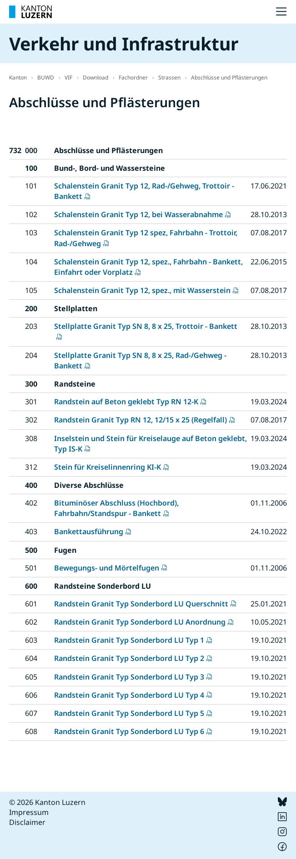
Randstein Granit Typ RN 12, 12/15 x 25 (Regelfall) (140, 420)
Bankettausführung (88, 531)
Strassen (169, 77)
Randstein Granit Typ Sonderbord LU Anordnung (140, 622)
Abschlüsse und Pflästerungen (229, 77)
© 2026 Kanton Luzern (47, 802)
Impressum (29, 812)
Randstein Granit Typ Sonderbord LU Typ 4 (129, 695)
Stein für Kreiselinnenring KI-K (107, 467)
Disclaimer (27, 822)
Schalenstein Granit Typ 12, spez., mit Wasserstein (142, 290)
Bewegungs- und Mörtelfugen (106, 568)
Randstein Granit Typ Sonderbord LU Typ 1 (129, 640)
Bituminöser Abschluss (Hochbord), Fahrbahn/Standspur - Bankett (116, 508)
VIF (68, 77)
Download (95, 77)
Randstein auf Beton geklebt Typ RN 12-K (126, 402)
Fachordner (133, 77)
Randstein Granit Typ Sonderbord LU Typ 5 (129, 713)
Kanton (18, 77)
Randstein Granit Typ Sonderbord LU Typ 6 (129, 731)
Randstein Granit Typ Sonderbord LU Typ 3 (129, 677)
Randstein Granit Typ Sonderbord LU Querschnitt (141, 604)
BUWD (45, 77)
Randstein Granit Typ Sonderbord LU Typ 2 (129, 658)
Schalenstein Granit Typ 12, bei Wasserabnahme (138, 214)
